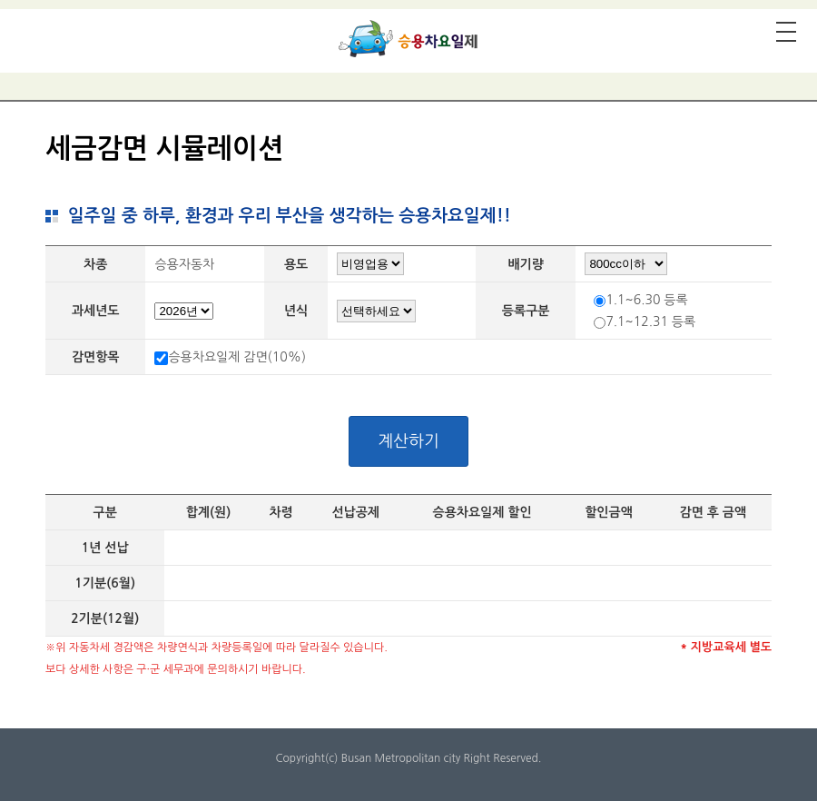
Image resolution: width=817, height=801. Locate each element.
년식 (296, 310)
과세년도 (96, 310)
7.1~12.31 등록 (650, 321)
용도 (296, 264)
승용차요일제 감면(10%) (237, 357)
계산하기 (408, 441)
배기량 (525, 264)
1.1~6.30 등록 (646, 299)
